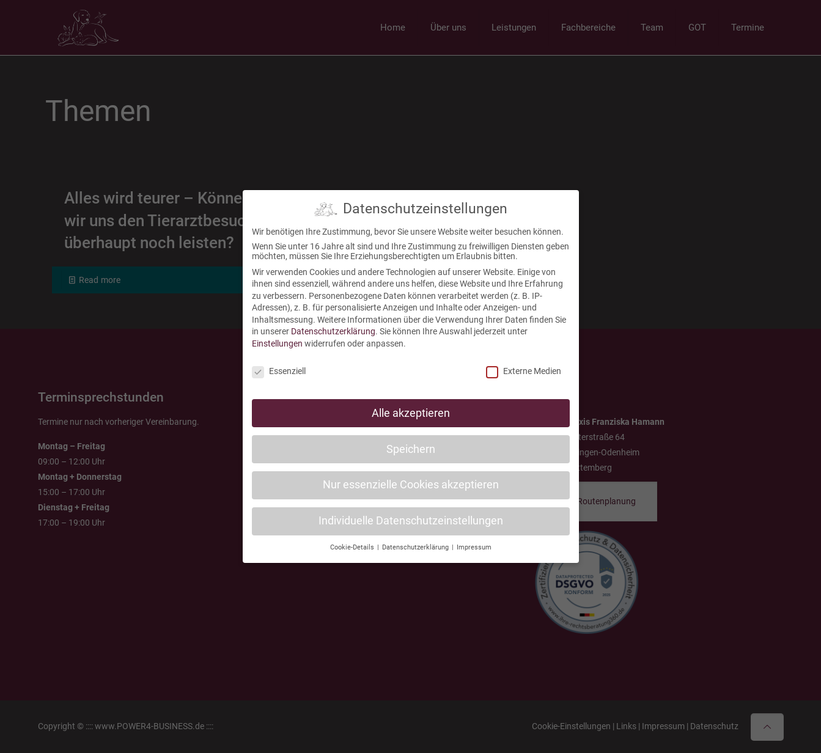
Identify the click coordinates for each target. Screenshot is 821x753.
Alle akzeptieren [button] (411, 406)
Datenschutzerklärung (333, 325)
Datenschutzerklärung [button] (416, 541)
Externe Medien (523, 365)
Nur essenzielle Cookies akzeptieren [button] (411, 478)
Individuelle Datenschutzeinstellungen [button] (410, 515)
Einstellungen (277, 337)
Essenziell (279, 365)
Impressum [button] (474, 541)
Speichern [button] (410, 442)
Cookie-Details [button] (353, 541)
